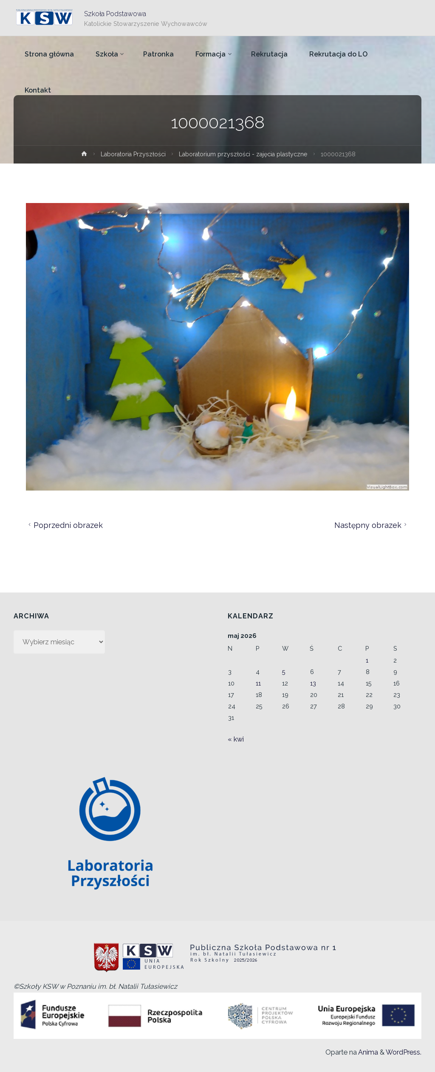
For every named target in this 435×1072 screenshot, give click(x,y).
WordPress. (403, 1052)
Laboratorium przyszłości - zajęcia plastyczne (244, 154)
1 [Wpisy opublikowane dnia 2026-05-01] (367, 660)
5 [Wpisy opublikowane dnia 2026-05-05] (283, 671)
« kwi (236, 739)
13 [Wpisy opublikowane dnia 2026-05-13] (313, 683)
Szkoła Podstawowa (115, 13)
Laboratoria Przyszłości (131, 154)
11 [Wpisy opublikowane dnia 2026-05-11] (258, 683)
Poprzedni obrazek (64, 525)
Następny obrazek (371, 525)
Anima (367, 1052)
